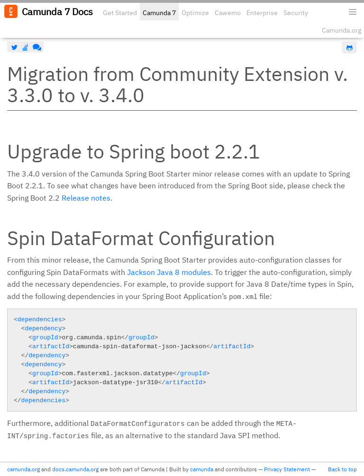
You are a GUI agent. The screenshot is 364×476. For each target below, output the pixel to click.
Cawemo (228, 13)
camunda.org (23, 469)
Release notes (86, 198)
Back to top (342, 469)
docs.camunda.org (75, 469)
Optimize (195, 13)
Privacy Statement (287, 469)
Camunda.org (341, 30)
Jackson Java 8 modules (169, 272)
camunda (201, 469)
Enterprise (262, 13)
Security (295, 13)
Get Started (120, 13)
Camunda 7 (159, 13)
